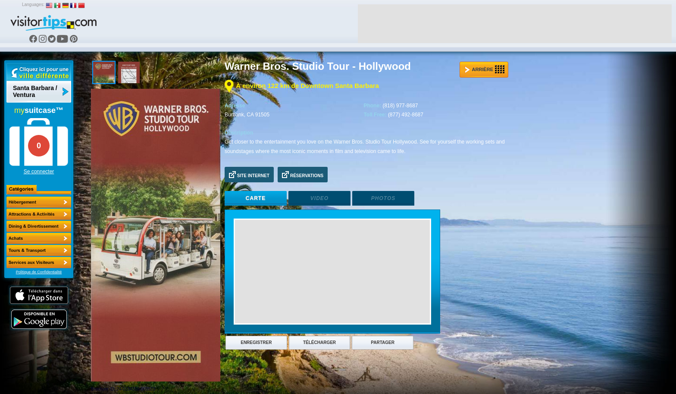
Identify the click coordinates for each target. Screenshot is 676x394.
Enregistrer (256, 342)
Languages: (33, 4)
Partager (382, 342)
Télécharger (319, 342)
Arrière (484, 69)
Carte (256, 198)
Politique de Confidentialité (39, 272)
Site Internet (249, 174)
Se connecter (39, 172)
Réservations (302, 174)
